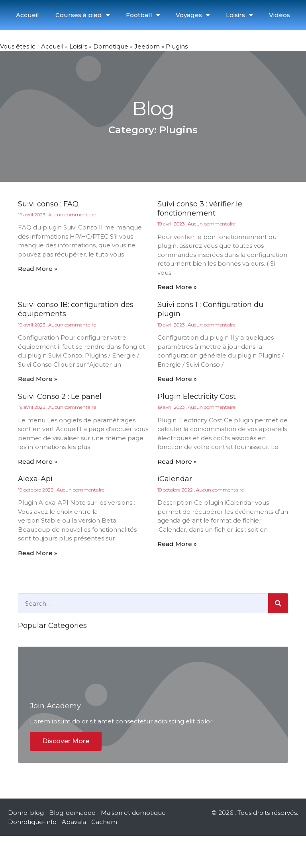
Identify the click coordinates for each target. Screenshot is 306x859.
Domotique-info (32, 844)
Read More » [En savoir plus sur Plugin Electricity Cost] (177, 461)
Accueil (27, 15)
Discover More (65, 764)
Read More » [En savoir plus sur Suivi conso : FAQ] (37, 268)
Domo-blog (26, 836)
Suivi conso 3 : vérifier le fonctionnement (199, 209)
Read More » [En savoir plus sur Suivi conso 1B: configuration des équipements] (37, 379)
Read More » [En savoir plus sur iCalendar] (177, 544)
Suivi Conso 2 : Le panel (60, 396)
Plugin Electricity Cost (196, 396)
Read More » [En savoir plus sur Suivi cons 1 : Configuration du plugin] (177, 379)
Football (143, 15)
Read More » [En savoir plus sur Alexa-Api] (37, 553)
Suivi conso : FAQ (48, 204)
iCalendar (174, 478)
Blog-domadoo (72, 836)
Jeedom (147, 46)
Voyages (193, 15)
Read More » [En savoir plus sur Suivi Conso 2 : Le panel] (37, 461)
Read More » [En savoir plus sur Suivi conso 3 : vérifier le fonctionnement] (177, 287)
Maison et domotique (133, 836)
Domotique (110, 46)
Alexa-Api (35, 478)
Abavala (74, 844)
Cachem (104, 844)
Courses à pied (82, 15)
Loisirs (239, 15)
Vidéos (279, 15)
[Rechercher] (278, 603)
